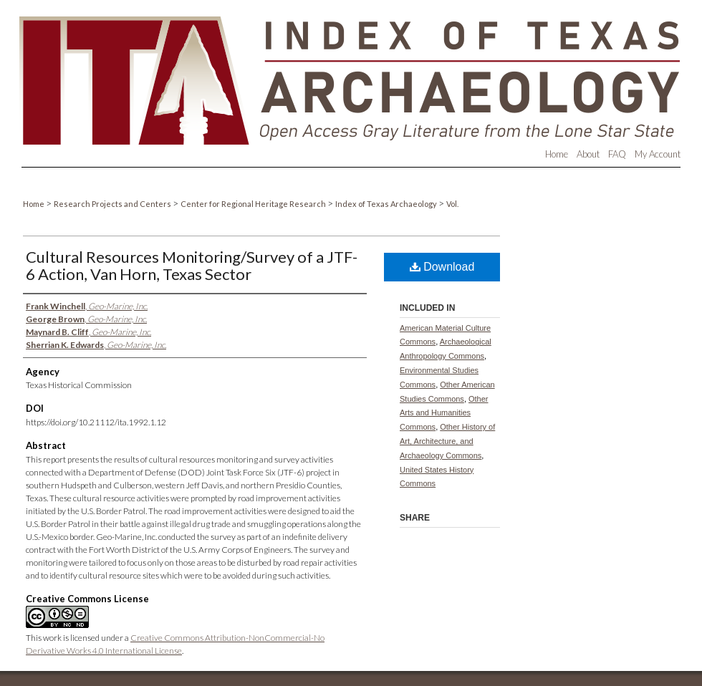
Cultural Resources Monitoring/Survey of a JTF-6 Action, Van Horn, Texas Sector (191, 265)
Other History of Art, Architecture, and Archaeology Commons (447, 441)
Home (34, 203)
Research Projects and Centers (113, 203)
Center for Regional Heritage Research (254, 203)
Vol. (452, 203)
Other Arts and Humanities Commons (444, 413)
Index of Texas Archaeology (386, 203)
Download (442, 267)
